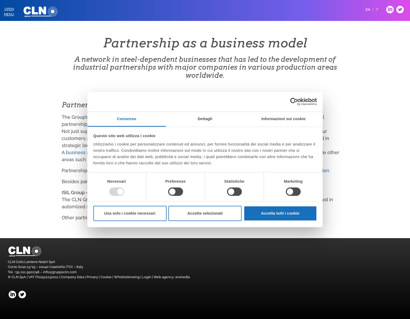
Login (146, 277)
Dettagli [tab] (205, 118)
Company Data (72, 277)
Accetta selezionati (205, 213)
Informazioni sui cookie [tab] (283, 118)
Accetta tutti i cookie (280, 213)
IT (377, 9)
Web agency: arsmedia (171, 277)
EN (368, 9)
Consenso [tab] (126, 118)
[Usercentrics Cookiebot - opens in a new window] (294, 101)
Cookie (106, 277)
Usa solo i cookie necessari (130, 213)
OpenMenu (9, 11)
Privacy (92, 277)
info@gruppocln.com (60, 272)
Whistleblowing (127, 277)
